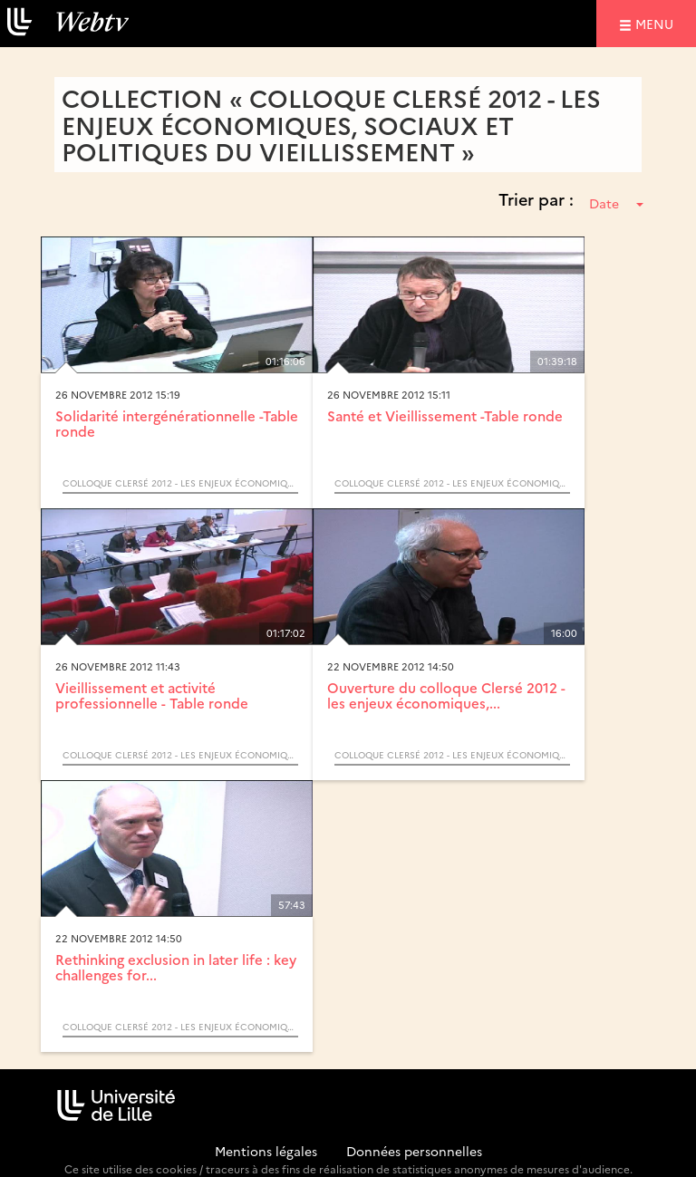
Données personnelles (414, 1151)
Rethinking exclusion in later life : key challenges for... (175, 967)
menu (657, 23)
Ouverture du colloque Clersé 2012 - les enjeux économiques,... (446, 695)
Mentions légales (266, 1151)
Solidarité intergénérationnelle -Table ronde (176, 423)
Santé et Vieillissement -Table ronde (445, 415)
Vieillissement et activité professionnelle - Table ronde (151, 695)
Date (616, 203)
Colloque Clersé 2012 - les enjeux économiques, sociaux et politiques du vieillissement (180, 483)
